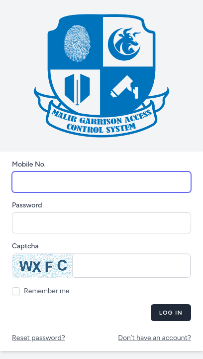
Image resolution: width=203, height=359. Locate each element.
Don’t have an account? (154, 338)
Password (27, 205)
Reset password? (38, 338)
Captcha (25, 246)
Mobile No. (29, 164)
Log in (171, 312)
